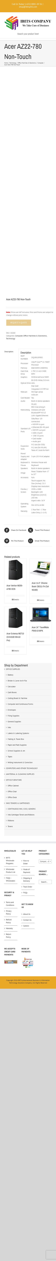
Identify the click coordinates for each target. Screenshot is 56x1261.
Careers (26, 926)
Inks (9, 727)
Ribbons (11, 820)
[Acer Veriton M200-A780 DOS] (15, 570)
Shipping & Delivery (27, 879)
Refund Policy (9, 921)
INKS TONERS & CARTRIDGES (18, 803)
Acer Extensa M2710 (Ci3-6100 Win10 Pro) (15, 637)
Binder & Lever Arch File (17, 680)
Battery (10, 675)
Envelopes (12, 710)
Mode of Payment (26, 870)
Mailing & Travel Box (16, 739)
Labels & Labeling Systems (18, 733)
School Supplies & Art (16, 751)
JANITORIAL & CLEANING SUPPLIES (20, 774)
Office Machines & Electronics (35, 336)
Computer (19, 336)
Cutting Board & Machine (17, 698)
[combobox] (45, 861)
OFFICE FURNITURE (14, 780)
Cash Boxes (12, 692)
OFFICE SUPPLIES (13, 669)
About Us (26, 914)
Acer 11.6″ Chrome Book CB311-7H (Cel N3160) (40, 586)
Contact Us (27, 920)
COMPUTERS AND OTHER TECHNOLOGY (22, 768)
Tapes (10, 756)
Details (16, 599)
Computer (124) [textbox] (46, 862)
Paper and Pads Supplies (17, 745)
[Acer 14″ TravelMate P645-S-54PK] (41, 615)
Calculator (12, 686)
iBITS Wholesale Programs (10, 861)
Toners (10, 826)
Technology (10, 338)
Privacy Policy (8, 912)
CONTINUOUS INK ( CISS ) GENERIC (22, 809)
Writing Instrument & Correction (20, 762)
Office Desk (12, 797)
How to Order (26, 862)
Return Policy (8, 935)
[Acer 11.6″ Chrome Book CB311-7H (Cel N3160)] (41, 568)
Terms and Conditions (10, 903)
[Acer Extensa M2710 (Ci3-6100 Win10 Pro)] (15, 618)
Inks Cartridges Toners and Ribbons (21, 815)
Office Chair (12, 791)
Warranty (9, 928)
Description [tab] (8, 351)
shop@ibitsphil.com (28, 6)
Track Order (27, 887)
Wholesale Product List (10, 870)
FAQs (25, 892)
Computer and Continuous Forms (20, 704)
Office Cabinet (13, 785)
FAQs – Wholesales (10, 879)
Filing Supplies (13, 716)
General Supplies (14, 721)
